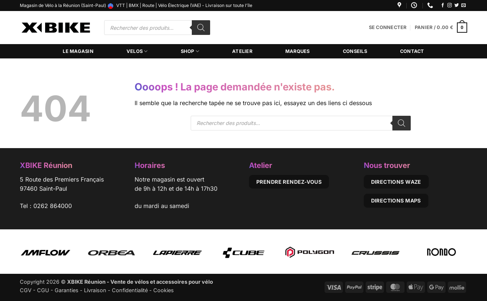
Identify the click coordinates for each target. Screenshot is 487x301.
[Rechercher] (201, 27)
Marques (297, 51)
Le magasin (78, 51)
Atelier (242, 51)
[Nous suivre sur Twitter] (456, 5)
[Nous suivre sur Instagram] (449, 5)
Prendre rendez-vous (289, 182)
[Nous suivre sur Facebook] (442, 5)
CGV (26, 290)
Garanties (66, 290)
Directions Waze (396, 182)
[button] (388, 27)
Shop (190, 51)
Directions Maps (396, 200)
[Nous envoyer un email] (463, 5)
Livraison (95, 290)
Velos (137, 51)
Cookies (163, 290)
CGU (43, 290)
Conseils (355, 51)
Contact (412, 51)
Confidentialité (130, 290)
